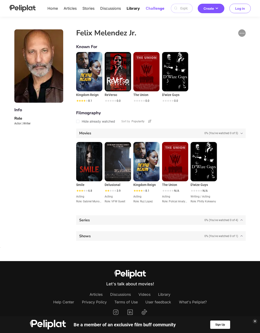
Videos (144, 294)
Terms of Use (126, 302)
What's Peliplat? (193, 302)
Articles (70, 8)
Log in (240, 8)
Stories (88, 8)
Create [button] (211, 8)
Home (52, 8)
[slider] (82, 101)
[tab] (161, 133)
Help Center (63, 302)
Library (133, 8)
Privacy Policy (94, 302)
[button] (242, 33)
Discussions (110, 8)
